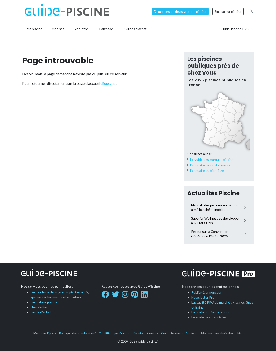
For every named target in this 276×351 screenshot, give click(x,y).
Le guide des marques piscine (211, 159)
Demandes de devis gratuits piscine (180, 11)
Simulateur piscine (228, 11)
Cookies (152, 333)
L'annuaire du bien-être (207, 171)
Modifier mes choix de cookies (222, 333)
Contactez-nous (172, 333)
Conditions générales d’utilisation (122, 333)
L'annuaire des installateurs (210, 165)
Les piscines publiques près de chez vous (213, 65)
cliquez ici (108, 83)
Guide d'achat (41, 312)
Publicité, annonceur (206, 292)
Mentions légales (45, 333)
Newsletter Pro (202, 297)
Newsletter (39, 307)
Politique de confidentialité (77, 333)
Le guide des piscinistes (209, 317)
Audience (192, 333)
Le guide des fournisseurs (210, 312)
